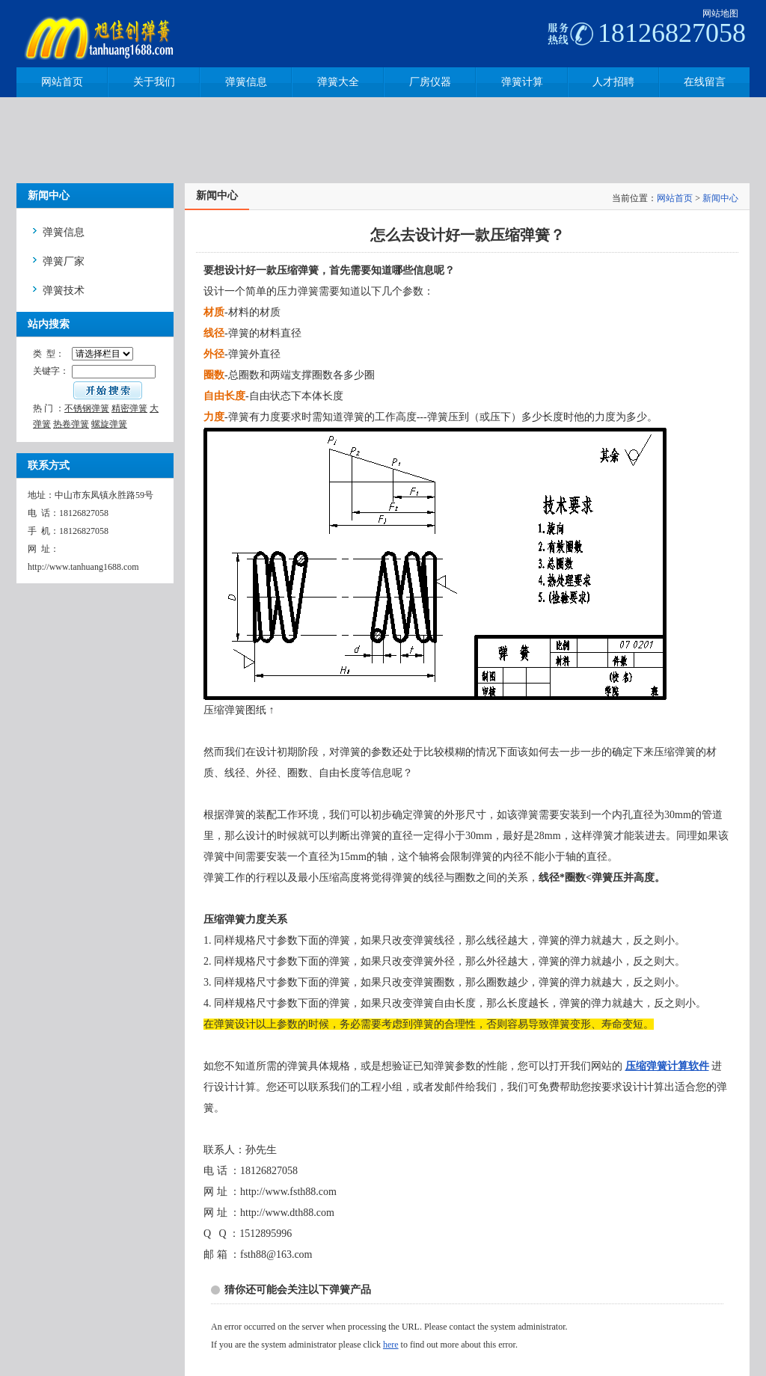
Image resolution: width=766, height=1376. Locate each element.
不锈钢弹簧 (86, 408)
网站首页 (675, 198)
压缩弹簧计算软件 (667, 1066)
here (391, 1344)
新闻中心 (720, 198)
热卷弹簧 (71, 424)
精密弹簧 (129, 408)
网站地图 (720, 13)
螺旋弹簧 (109, 424)
